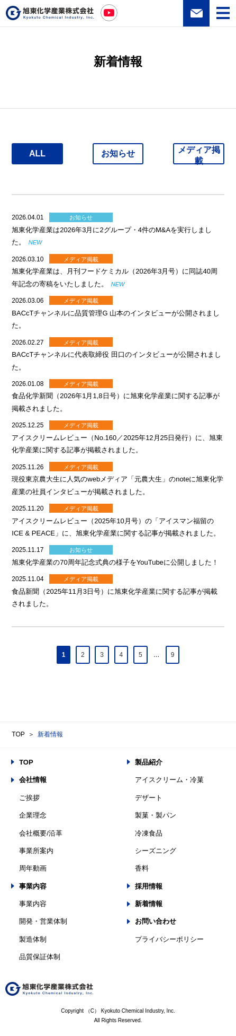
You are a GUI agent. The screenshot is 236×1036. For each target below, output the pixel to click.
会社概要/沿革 (40, 833)
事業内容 (33, 886)
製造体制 (33, 939)
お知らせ (118, 153)
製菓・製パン (155, 815)
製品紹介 (148, 762)
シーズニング (155, 851)
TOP (18, 734)
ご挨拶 (29, 798)
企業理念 (33, 815)
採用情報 (148, 886)
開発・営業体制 (43, 921)
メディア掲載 (199, 154)
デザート (148, 798)
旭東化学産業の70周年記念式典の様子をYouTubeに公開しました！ (115, 562)
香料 (142, 868)
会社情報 (33, 780)
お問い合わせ (196, 13)
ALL (37, 153)
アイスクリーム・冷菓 (169, 780)
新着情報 (50, 734)
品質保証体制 (39, 957)
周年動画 (33, 868)
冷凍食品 (148, 833)
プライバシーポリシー (169, 939)
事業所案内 (36, 851)
